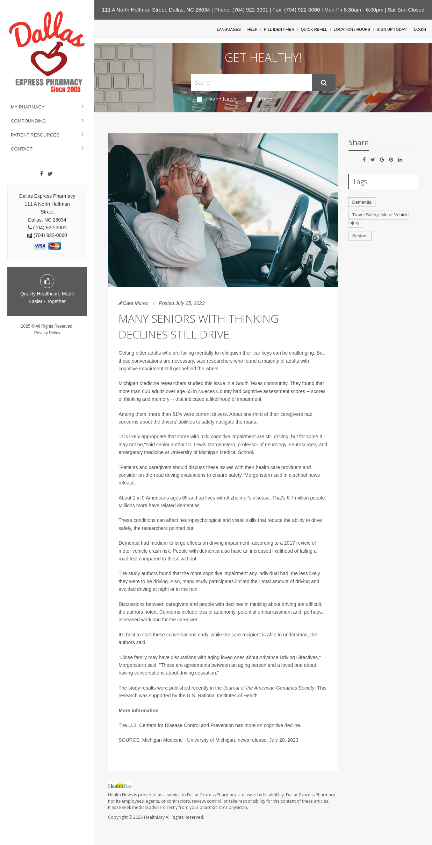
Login (420, 29)
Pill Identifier (279, 29)
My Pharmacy (28, 107)
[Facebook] (41, 174)
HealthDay (154, 817)
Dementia (362, 202)
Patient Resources (35, 135)
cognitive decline (282, 725)
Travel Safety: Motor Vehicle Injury (378, 218)
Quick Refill (314, 29)
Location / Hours (352, 29)
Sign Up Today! (392, 29)
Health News (216, 99)
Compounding (28, 121)
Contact (22, 149)
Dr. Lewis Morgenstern (210, 444)
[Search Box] (251, 82)
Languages (228, 29)
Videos (259, 99)
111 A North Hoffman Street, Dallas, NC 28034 (156, 10)
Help (252, 29)
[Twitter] (50, 174)
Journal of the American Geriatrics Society (269, 688)
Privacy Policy (47, 332)
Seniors (359, 235)
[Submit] (324, 82)
